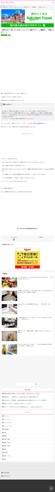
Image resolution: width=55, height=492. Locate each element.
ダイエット (7, 416)
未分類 (5, 452)
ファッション (7, 419)
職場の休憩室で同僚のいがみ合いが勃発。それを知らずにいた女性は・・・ (23, 393)
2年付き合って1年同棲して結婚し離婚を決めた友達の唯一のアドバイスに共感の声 (25, 400)
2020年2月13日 (29, 118)
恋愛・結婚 (7, 445)
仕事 (9, 35)
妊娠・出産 (7, 442)
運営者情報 (6, 472)
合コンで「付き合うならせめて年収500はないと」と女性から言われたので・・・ (25, 407)
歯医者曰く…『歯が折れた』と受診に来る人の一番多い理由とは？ (21, 397)
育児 (5, 459)
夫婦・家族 (7, 439)
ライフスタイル (10, 5)
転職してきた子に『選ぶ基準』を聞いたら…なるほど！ (18, 403)
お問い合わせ (6, 476)
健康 (5, 436)
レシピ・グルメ (8, 426)
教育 (5, 449)
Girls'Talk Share (8, 2)
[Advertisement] (27, 146)
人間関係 (6, 429)
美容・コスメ (7, 455)
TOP (2, 5)
